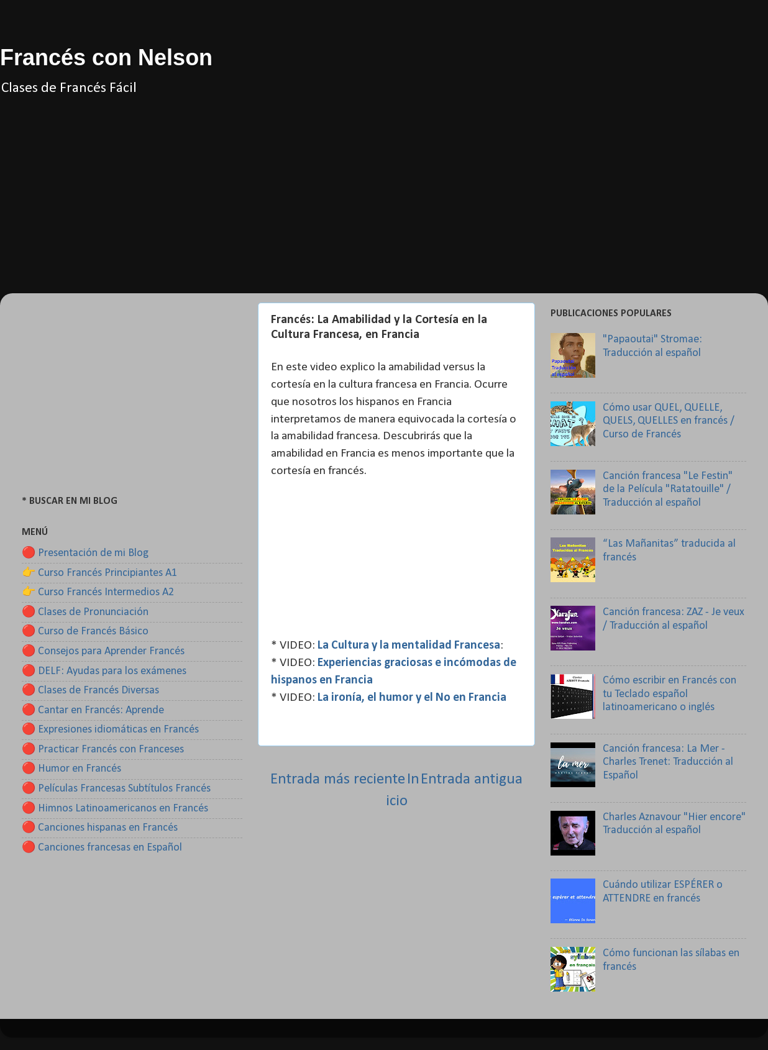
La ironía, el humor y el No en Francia (412, 698)
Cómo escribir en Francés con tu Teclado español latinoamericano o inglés (669, 694)
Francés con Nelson (106, 57)
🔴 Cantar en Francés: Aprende (93, 710)
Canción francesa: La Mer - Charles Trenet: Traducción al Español (668, 762)
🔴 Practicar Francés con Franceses (103, 750)
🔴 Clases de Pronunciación (85, 612)
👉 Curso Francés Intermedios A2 (98, 592)
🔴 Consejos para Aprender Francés (103, 651)
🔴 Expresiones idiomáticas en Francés (110, 730)
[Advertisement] (384, 206)
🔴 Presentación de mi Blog (85, 553)
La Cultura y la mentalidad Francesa (409, 645)
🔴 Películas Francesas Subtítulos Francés (116, 789)
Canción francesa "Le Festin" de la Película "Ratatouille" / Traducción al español (668, 489)
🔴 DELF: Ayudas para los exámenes (104, 671)
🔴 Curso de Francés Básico (85, 631)
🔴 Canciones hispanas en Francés (100, 828)
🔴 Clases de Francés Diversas (90, 690)
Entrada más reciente (337, 779)
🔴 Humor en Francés (71, 769)
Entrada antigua (472, 779)
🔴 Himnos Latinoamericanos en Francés (115, 809)
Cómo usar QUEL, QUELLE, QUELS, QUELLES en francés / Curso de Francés (668, 421)
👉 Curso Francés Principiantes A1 (99, 573)
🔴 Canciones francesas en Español (102, 848)
